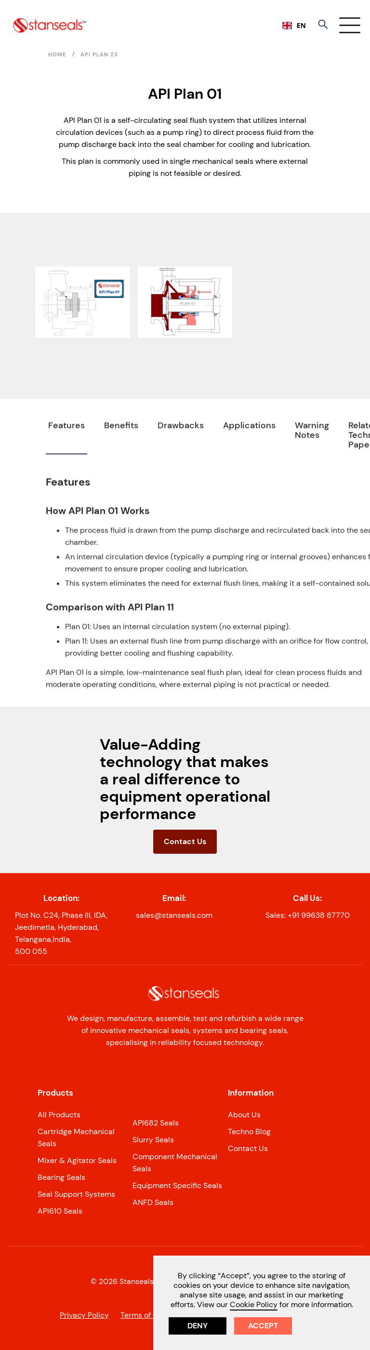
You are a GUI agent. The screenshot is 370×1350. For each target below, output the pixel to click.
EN (294, 25)
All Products (59, 1115)
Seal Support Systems (76, 1194)
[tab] (66, 459)
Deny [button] (197, 1326)
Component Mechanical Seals (174, 1162)
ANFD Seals (152, 1202)
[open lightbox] (82, 302)
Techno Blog (249, 1131)
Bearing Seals (61, 1177)
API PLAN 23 (99, 54)
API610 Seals (60, 1211)
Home (57, 54)
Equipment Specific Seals (177, 1185)
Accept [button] (263, 1326)
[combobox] (294, 25)
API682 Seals (155, 1123)
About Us (244, 1115)
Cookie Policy (254, 1304)
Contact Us (185, 841)
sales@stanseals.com (174, 915)
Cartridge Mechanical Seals (76, 1137)
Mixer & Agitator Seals (77, 1160)
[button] (349, 25)
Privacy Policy (84, 1315)
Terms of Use (143, 1315)
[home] (49, 25)
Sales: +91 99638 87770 (307, 915)
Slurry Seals (153, 1140)
